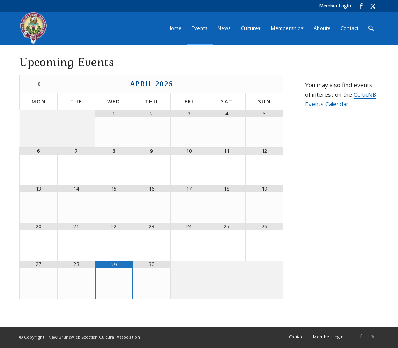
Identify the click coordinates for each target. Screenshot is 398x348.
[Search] (371, 28)
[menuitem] (333, 6)
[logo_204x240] (33, 28)
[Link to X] (373, 6)
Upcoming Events (66, 61)
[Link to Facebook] (361, 6)
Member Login (335, 6)
